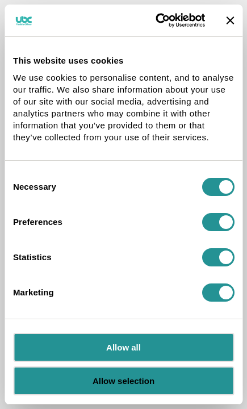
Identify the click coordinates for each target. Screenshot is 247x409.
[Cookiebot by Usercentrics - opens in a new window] (156, 20)
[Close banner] (230, 20)
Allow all (123, 347)
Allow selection (123, 381)
